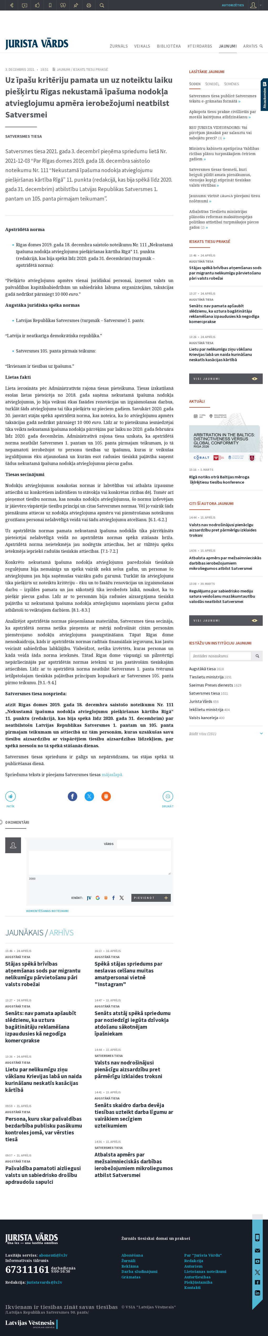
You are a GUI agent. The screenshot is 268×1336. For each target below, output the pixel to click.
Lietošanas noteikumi (205, 1271)
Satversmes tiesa (23, 136)
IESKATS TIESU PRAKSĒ (209, 241)
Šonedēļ (212, 83)
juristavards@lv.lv (44, 1282)
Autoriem (193, 1266)
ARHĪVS (250, 46)
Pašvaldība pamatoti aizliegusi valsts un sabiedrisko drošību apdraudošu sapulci (43, 1175)
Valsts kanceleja (203, 717)
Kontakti (192, 1287)
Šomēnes (231, 83)
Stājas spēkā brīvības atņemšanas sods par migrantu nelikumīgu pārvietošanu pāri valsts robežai (43, 974)
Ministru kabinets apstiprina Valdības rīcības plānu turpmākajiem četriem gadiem (224, 153)
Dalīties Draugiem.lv (106, 796)
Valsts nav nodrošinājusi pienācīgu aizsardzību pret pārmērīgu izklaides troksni (128, 1069)
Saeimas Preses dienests (211, 685)
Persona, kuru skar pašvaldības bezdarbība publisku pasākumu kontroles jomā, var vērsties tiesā (43, 1129)
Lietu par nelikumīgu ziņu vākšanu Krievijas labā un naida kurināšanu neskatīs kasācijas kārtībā (43, 1079)
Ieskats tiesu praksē (90, 69)
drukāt (167, 806)
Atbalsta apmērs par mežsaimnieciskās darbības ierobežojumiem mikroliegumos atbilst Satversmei (134, 1165)
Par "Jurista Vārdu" (203, 1255)
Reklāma (130, 1266)
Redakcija (194, 1260)
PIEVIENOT (144, 898)
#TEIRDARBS (200, 46)
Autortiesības (197, 1276)
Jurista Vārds (200, 701)
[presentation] (145, 884)
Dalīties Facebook (72, 796)
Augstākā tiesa (17, 957)
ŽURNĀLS (119, 46)
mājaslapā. (112, 774)
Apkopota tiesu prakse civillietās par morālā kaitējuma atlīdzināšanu (222, 114)
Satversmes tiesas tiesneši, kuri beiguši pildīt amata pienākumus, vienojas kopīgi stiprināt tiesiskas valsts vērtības (220, 177)
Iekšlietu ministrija (206, 709)
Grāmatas (131, 1276)
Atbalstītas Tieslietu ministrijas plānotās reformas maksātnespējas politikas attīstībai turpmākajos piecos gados (224, 219)
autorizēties (233, 5)
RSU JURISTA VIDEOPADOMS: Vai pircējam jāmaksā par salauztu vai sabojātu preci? (220, 132)
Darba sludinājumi (139, 1271)
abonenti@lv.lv (53, 1255)
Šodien (194, 83)
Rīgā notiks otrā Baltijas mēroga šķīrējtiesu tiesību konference (219, 479)
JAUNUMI (228, 46)
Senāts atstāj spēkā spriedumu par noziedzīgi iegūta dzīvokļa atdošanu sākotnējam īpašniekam (133, 1023)
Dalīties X (89, 796)
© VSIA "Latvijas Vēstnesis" (148, 1306)
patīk (10, 806)
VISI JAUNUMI (225, 379)
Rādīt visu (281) (226, 733)
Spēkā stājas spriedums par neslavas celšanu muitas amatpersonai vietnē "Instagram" (128, 974)
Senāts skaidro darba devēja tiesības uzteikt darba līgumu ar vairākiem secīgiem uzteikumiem (134, 1115)
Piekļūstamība (198, 1282)
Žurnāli (128, 1260)
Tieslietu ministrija (206, 676)
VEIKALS (142, 46)
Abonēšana (132, 1255)
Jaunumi (63, 69)
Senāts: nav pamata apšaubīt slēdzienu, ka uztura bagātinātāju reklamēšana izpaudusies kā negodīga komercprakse (40, 1027)
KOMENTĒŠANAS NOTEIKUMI (47, 911)
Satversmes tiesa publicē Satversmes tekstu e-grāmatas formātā (222, 98)
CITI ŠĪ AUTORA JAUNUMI (211, 503)
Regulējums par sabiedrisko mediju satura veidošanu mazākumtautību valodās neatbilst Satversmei (222, 596)
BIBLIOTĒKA (169, 46)
